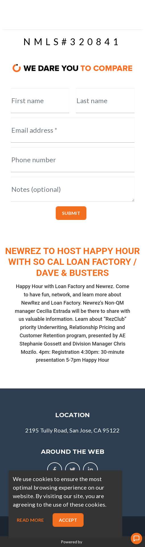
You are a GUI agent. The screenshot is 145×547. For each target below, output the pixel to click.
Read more (30, 520)
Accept (68, 520)
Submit (71, 213)
